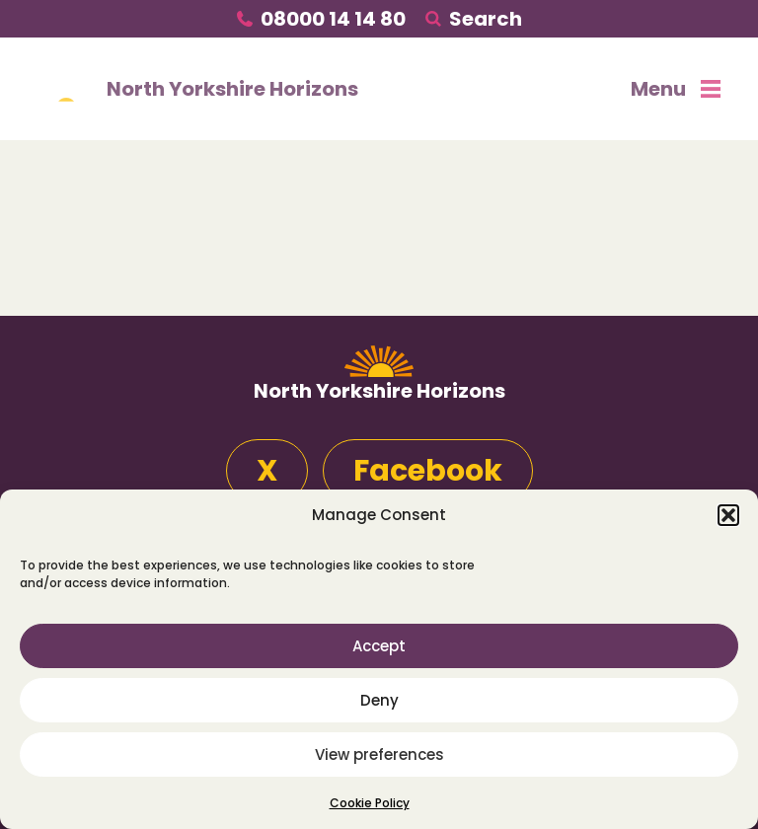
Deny (379, 700)
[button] (728, 515)
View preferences (379, 754)
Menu (675, 89)
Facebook (427, 470)
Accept (379, 646)
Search (485, 19)
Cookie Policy (370, 802)
